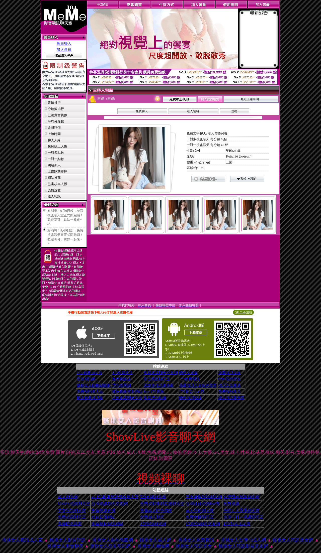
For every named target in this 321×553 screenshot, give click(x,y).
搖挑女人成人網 (155, 539)
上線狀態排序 (57, 171)
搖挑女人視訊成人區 (22, 539)
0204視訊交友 (229, 379)
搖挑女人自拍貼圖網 (94, 385)
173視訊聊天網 (153, 524)
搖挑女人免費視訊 (196, 539)
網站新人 (54, 165)
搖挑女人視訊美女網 (293, 539)
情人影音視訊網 (90, 398)
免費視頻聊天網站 (107, 524)
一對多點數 (56, 153)
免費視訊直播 (103, 510)
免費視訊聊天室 (90, 391)
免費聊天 (142, 111)
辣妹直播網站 (103, 517)
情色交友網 (188, 373)
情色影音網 (121, 385)
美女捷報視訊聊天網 (204, 497)
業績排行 (54, 102)
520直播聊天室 (153, 497)
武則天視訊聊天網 (159, 385)
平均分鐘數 (56, 121)
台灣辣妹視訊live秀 (203, 503)
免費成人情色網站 (156, 510)
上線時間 (54, 134)
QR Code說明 (243, 312)
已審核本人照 (57, 184)
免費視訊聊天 (229, 391)
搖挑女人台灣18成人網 (243, 539)
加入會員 (63, 50)
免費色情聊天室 (200, 517)
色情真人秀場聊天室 (241, 510)
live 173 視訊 (154, 391)
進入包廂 (193, 111)
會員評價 (54, 127)
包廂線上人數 (57, 146)
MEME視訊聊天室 (74, 503)
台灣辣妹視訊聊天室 (241, 497)
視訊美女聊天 (229, 385)
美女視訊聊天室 (72, 510)
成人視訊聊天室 (231, 398)
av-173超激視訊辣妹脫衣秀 (114, 497)
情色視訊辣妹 (190, 398)
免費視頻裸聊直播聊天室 (162, 503)
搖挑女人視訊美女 (194, 545)
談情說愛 (54, 190)
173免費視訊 (122, 373)
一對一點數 (56, 159)
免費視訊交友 (229, 373)
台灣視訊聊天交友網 (109, 503)
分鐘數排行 (56, 109)
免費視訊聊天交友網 (161, 373)
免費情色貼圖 (155, 398)
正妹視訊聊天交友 (127, 398)
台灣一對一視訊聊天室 (243, 517)
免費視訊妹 (121, 379)
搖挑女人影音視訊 (67, 539)
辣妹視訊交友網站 (127, 391)
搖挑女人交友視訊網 (110, 545)
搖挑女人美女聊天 (65, 545)
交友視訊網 (86, 379)
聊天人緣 (54, 140)
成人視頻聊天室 (200, 510)
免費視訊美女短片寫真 (198, 385)
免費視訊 (231, 503)
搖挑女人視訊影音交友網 (243, 545)
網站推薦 (54, 178)
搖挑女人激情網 (153, 545)
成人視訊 (54, 196)
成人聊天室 (68, 497)
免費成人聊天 (152, 517)
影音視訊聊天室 (157, 379)
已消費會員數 (57, 115)
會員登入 (63, 44)
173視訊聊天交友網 (203, 524)
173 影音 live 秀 (89, 373)
